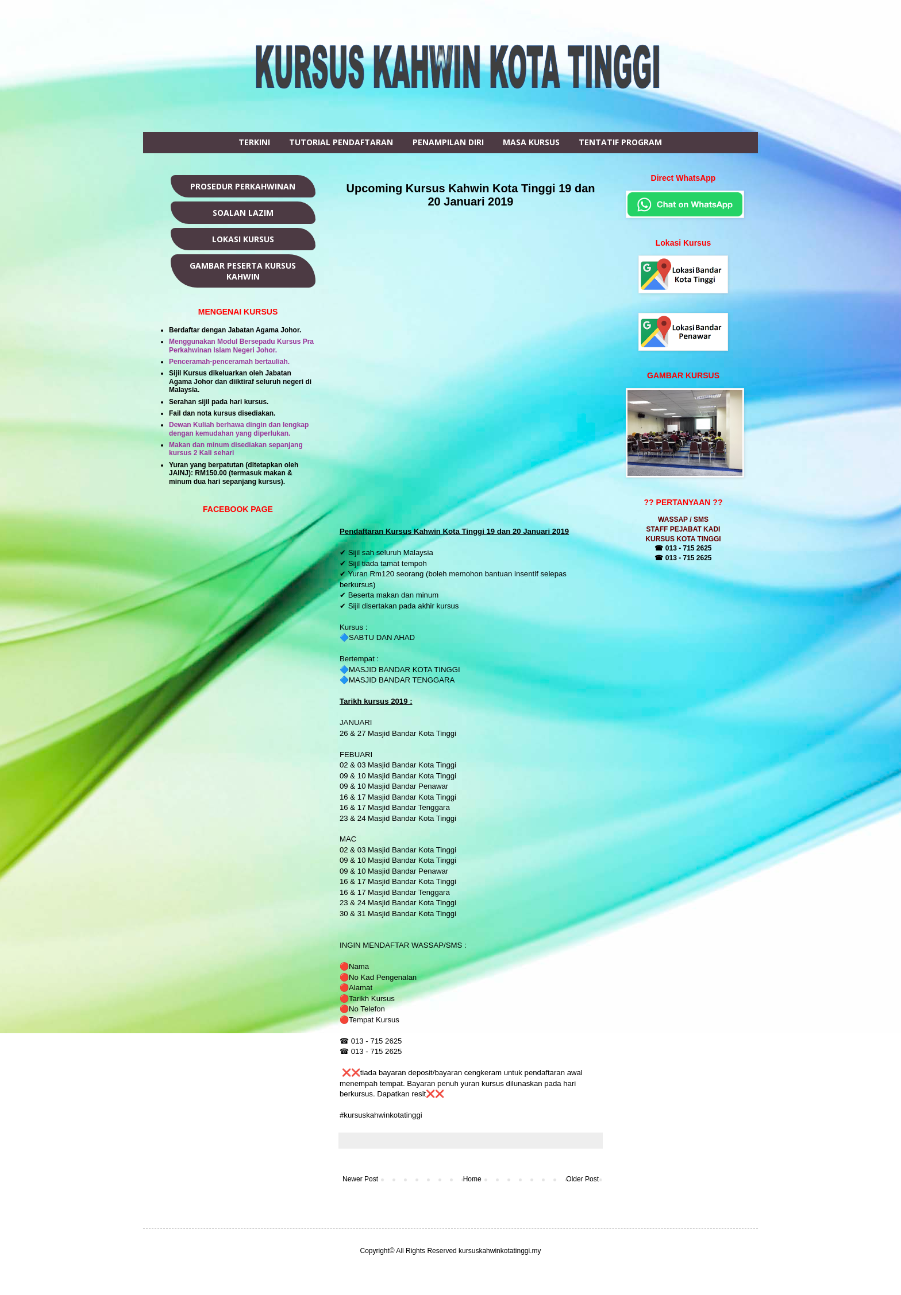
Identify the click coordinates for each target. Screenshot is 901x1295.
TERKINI (254, 142)
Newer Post (360, 1179)
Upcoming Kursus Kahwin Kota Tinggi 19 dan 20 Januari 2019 (470, 195)
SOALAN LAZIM (243, 212)
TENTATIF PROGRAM (620, 142)
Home (472, 1179)
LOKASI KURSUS (243, 239)
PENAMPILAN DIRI (448, 142)
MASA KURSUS (531, 142)
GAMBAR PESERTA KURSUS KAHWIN (243, 271)
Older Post (582, 1179)
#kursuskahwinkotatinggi (382, 1115)
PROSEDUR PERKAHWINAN (242, 186)
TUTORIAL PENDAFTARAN (341, 142)
